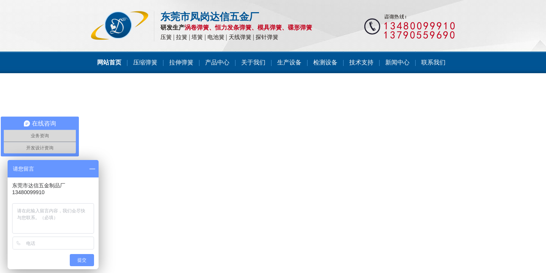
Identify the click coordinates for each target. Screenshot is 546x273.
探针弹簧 (267, 37)
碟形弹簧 (300, 27)
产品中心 (217, 62)
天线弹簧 (240, 37)
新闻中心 (397, 62)
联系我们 (433, 62)
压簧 (166, 37)
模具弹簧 (269, 27)
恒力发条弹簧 (233, 27)
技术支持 (361, 62)
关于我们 (253, 62)
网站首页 (109, 62)
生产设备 (289, 62)
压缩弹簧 (145, 62)
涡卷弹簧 (197, 27)
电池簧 (215, 37)
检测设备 (325, 62)
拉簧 (181, 37)
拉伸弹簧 (181, 62)
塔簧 (197, 37)
